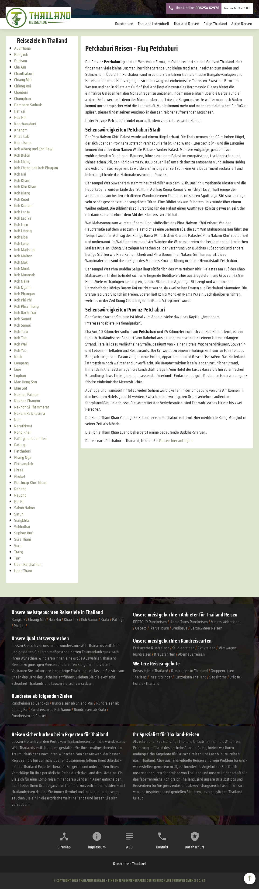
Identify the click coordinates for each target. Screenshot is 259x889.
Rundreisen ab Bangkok (30, 703)
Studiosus (180, 628)
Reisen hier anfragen (176, 440)
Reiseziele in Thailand (81, 612)
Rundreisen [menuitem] (124, 24)
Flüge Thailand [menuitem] (215, 24)
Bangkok (18, 619)
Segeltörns (218, 677)
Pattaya (118, 619)
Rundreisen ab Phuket (29, 716)
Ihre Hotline (193, 8)
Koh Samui (89, 619)
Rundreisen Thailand (129, 864)
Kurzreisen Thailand (191, 677)
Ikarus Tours (159, 628)
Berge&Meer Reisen (206, 628)
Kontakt (162, 847)
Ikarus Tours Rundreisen (189, 622)
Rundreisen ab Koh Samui (51, 709)
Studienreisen (183, 648)
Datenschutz (195, 847)
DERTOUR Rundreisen (150, 622)
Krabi (105, 619)
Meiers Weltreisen (225, 622)
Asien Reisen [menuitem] (241, 24)
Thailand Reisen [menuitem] (186, 24)
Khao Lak (71, 619)
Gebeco (141, 628)
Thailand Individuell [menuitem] (153, 24)
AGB (129, 847)
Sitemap (64, 847)
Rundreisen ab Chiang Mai (73, 703)
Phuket (19, 626)
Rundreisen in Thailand (189, 671)
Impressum (97, 847)
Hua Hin (55, 619)
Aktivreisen (206, 648)
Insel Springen (161, 677)
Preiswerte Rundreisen (151, 648)
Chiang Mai (37, 619)
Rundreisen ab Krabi (90, 709)
